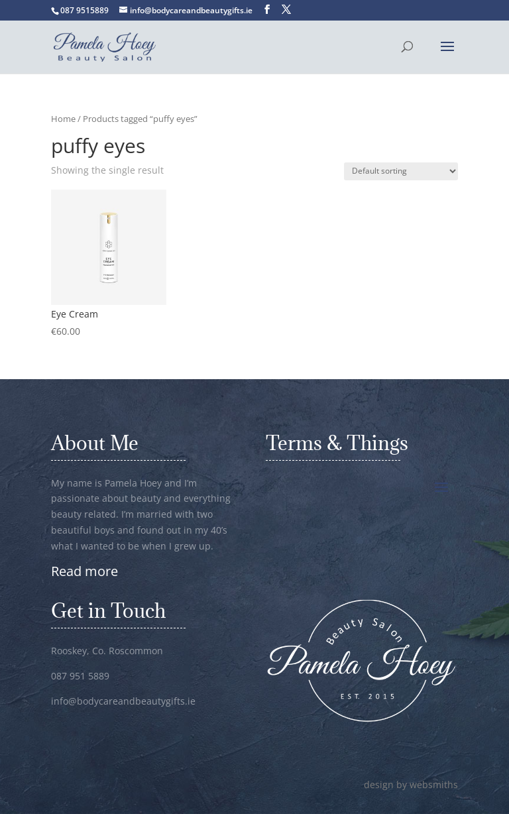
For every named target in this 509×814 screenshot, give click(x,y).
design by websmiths (411, 784)
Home (63, 119)
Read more (84, 571)
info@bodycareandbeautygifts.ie (123, 701)
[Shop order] (401, 171)
